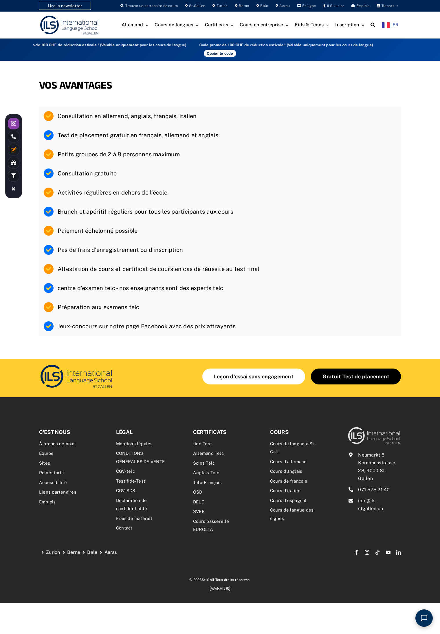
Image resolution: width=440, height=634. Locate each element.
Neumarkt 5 (371, 455)
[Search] (373, 25)
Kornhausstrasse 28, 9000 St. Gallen (376, 470)
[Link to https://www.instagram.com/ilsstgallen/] (13, 123)
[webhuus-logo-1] (220, 588)
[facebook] (356, 552)
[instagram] (367, 552)
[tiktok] (377, 552)
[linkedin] (398, 552)
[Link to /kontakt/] (13, 149)
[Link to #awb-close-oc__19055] (13, 189)
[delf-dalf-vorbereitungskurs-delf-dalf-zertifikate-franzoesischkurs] (76, 365)
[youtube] (388, 552)
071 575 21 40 (374, 489)
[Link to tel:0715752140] (13, 136)
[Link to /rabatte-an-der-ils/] (13, 162)
